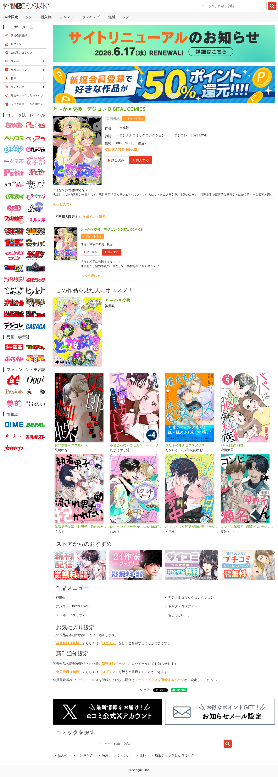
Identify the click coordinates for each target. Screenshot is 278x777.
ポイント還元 (135, 118)
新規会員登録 (19, 35)
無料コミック (118, 17)
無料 (142, 755)
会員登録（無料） (69, 643)
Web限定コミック (18, 17)
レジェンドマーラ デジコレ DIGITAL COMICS (136, 527)
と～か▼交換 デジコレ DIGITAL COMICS (111, 229)
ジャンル (67, 17)
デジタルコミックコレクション (142, 135)
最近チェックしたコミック (174, 755)
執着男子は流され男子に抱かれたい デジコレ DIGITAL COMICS (81, 527)
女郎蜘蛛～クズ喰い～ (71, 445)
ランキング (91, 17)
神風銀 (124, 128)
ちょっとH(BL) (178, 615)
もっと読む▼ (62, 204)
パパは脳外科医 (232, 445)
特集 (105, 755)
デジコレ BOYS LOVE (190, 135)
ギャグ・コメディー (182, 606)
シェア (145, 690)
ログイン (108, 643)
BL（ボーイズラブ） (71, 615)
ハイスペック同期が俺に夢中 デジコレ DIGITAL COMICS (191, 527)
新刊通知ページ (113, 664)
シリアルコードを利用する (27, 103)
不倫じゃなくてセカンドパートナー (136, 445)
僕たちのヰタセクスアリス (185, 445)
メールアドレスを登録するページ (159, 680)
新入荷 (46, 17)
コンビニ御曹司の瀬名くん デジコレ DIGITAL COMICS (247, 527)
